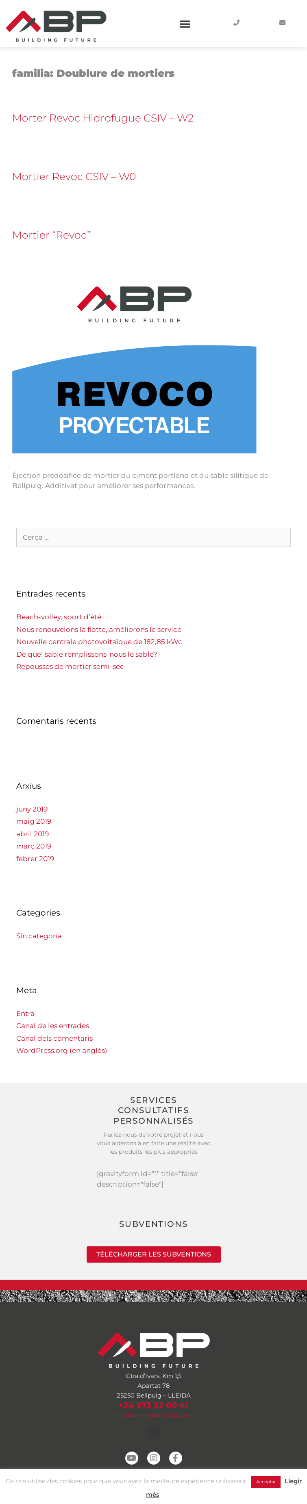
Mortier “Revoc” (51, 235)
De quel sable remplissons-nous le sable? (86, 654)
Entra (25, 1013)
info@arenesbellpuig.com (153, 1415)
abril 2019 (32, 834)
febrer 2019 (35, 859)
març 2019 (33, 846)
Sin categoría (39, 936)
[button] (185, 23)
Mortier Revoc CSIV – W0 (74, 176)
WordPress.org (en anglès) (61, 1050)
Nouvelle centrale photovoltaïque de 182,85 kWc (99, 642)
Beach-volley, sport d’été (58, 617)
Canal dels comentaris (54, 1038)
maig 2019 (33, 821)
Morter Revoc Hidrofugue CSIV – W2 (103, 118)
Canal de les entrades (52, 1026)
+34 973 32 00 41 (153, 1405)
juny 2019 (32, 809)
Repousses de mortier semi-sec (70, 666)
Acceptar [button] (266, 1481)
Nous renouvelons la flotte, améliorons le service (98, 629)
